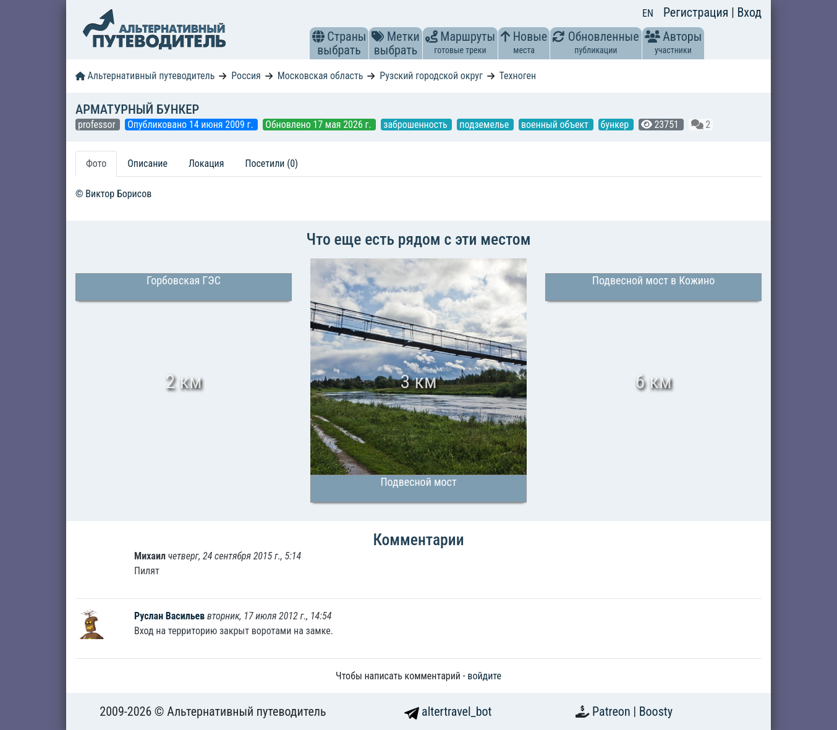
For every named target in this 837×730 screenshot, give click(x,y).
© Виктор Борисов (113, 194)
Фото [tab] (96, 163)
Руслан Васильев (170, 616)
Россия (245, 76)
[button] (318, 36)
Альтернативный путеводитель (145, 76)
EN (647, 13)
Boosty (656, 711)
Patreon (612, 711)
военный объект (556, 124)
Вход (749, 12)
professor (97, 124)
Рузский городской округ (431, 76)
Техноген (517, 76)
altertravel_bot (448, 711)
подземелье (485, 124)
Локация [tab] (206, 163)
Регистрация (697, 12)
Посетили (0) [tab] (271, 163)
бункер (616, 124)
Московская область (320, 76)
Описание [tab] (147, 163)
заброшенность (416, 124)
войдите (484, 676)
